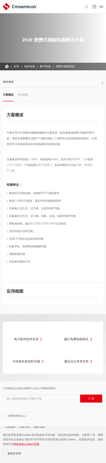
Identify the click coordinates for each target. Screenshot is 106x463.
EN (101, 6)
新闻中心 (29, 388)
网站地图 (39, 427)
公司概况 (8, 388)
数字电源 (45, 66)
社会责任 (19, 388)
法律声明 (10, 427)
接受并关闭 (14, 453)
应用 (16, 66)
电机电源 (29, 66)
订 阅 (91, 398)
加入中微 (40, 388)
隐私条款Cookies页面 (26, 444)
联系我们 (50, 388)
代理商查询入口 (18, 415)
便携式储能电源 (65, 66)
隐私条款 (24, 427)
